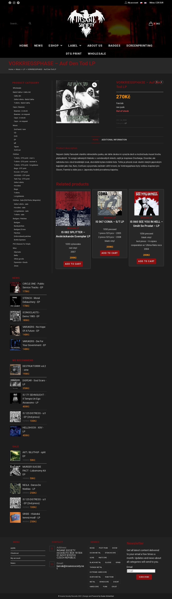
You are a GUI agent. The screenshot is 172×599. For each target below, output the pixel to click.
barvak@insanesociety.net (70, 567)
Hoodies (17, 186)
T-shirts (17, 193)
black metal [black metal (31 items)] (95, 562)
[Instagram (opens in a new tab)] (14, 2)
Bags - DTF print (20, 168)
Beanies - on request (22, 114)
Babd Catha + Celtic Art (22, 92)
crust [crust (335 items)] (114, 587)
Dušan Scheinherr (107, 596)
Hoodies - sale (19, 208)
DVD (15, 136)
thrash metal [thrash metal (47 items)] (96, 567)
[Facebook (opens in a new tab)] (10, 2)
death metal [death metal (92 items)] (95, 577)
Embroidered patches (22, 236)
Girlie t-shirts (19, 182)
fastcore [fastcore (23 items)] (103, 558)
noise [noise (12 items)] (92, 548)
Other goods (19, 259)
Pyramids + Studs (20, 262)
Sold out (17, 150)
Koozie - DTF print (21, 172)
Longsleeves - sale (21, 211)
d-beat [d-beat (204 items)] (116, 582)
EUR (161, 3)
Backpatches (19, 226)
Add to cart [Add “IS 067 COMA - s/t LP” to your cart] (110, 253)
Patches (17, 233)
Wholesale (71, 228)
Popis (95, 140)
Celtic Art (17, 96)
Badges (17, 222)
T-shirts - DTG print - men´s (24, 158)
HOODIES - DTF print (22, 175)
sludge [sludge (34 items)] (108, 562)
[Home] (11, 69)
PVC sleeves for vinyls (21, 244)
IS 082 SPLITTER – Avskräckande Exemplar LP (73, 234)
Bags (16, 189)
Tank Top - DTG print (22, 179)
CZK (157, 3)
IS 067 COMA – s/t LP (110, 221)
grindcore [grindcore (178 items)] (104, 582)
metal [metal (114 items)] (92, 582)
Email (129, 567)
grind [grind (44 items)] (118, 562)
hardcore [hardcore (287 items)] (94, 587)
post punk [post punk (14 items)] (103, 548)
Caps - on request (21, 121)
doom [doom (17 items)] (114, 548)
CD (15, 133)
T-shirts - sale (19, 215)
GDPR (13, 548)
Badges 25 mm (20, 229)
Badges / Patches (20, 219)
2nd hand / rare (20, 129)
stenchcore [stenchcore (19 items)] (110, 553)
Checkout (15, 553)
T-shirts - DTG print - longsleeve (26, 165)
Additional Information (114, 140)
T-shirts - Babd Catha (22, 103)
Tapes (16, 147)
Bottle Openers (20, 240)
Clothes (16, 154)
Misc (15, 248)
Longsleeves (19, 196)
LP (126, 123)
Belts (16, 255)
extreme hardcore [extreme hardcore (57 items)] (98, 572)
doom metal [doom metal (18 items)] (95, 553)
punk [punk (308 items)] (105, 587)
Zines (16, 266)
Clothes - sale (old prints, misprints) (27, 200)
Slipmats (17, 252)
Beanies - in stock (21, 111)
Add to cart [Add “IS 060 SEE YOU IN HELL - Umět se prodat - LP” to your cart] (146, 261)
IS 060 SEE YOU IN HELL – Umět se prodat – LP (146, 224)
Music (15, 125)
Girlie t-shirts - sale (21, 204)
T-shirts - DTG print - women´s (25, 162)
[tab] (95, 140)
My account (15, 558)
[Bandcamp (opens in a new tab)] (18, 2)
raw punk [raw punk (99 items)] (109, 577)
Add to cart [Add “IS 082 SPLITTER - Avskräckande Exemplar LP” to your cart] (73, 264)
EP (15, 140)
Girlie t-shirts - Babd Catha (24, 99)
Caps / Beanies (19, 107)
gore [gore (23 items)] (92, 558)
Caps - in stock (20, 118)
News (13, 563)
